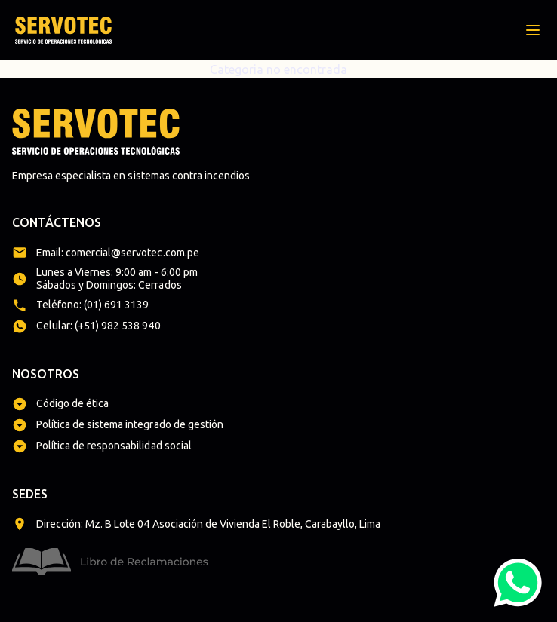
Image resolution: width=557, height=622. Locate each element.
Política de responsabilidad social (114, 446)
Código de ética (72, 403)
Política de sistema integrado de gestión (129, 424)
